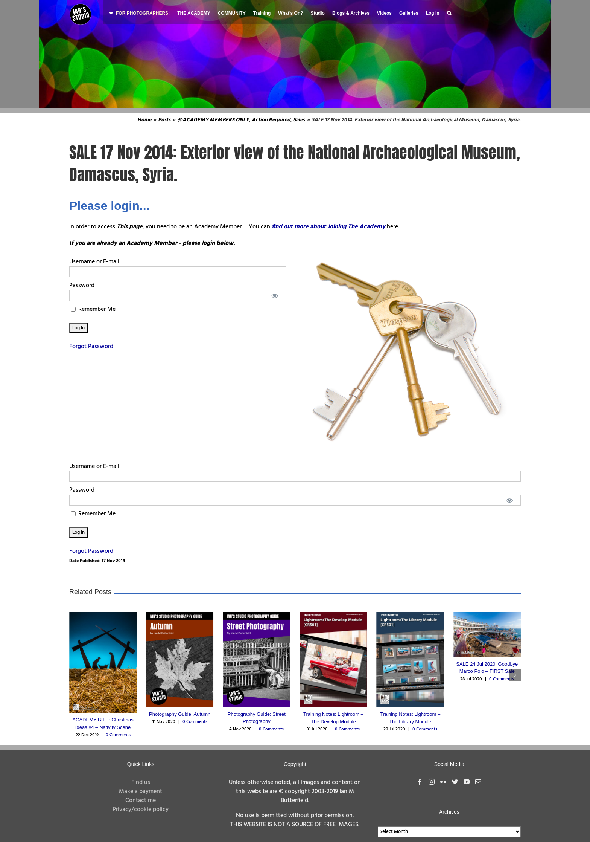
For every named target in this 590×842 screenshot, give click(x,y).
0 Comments (118, 735)
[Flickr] (443, 782)
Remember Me (93, 309)
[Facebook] (420, 782)
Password (81, 285)
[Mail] (478, 782)
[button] (449, 12)
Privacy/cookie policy (141, 809)
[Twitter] (455, 782)
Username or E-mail (94, 262)
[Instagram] (432, 782)
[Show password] (275, 295)
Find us (140, 782)
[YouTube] (467, 782)
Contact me (140, 800)
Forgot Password (91, 346)
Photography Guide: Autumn (179, 714)
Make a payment (140, 791)
